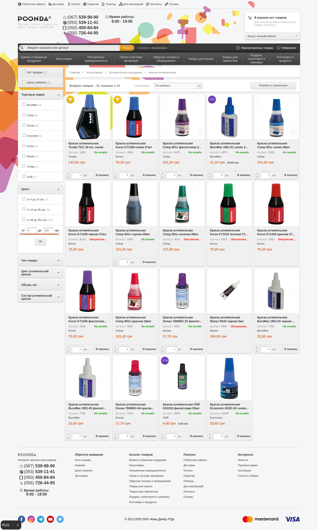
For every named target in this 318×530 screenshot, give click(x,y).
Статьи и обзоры (248, 475)
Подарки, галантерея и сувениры (149, 496)
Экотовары (81, 475)
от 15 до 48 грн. (38, 209)
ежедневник (159, 47)
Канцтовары (95, 72)
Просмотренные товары (257, 47)
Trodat (32, 166)
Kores (32, 146)
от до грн (40, 236)
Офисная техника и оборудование (150, 481)
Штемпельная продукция (125, 72)
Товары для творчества (143, 491)
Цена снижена (38, 82)
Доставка (58, 4)
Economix (34, 135)
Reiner (33, 156)
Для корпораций (133, 4)
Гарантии (93, 4)
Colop (32, 115)
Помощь (111, 4)
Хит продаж (37, 72)
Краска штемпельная (162, 72)
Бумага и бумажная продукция (147, 460)
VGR (31, 176)
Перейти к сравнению (273, 85)
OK (41, 241)
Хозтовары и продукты (143, 502)
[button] (11, 525)
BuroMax (34, 105)
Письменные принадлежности (147, 470)
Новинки (80, 465)
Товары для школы (140, 486)
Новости (243, 460)
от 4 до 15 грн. (37, 199)
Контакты (156, 4)
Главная (74, 72)
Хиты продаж (83, 460)
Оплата (75, 4)
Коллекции (244, 470)
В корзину (102, 175)
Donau (33, 125)
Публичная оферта (33, 4)
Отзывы (173, 4)
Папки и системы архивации (146, 475)
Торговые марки (248, 465)
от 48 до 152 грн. (40, 220)
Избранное (289, 47)
